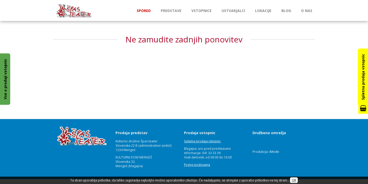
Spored (144, 10)
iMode (274, 152)
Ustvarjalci (233, 10)
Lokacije (263, 10)
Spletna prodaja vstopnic (202, 141)
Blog (286, 10)
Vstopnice (201, 10)
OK (294, 180)
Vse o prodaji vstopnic (5, 79)
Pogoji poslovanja (197, 165)
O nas (306, 10)
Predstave (171, 10)
